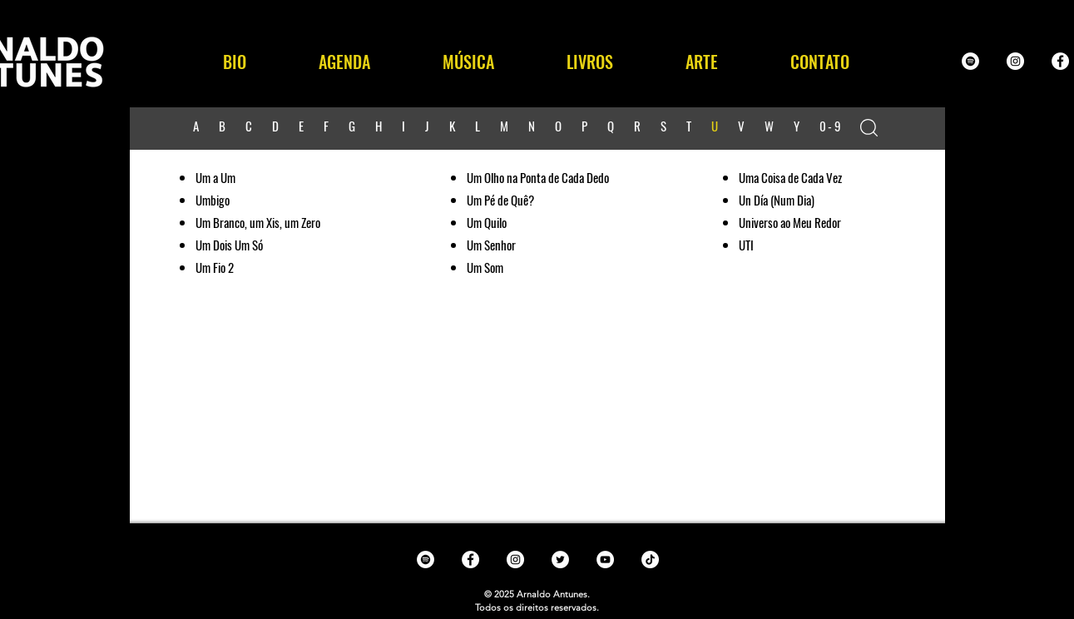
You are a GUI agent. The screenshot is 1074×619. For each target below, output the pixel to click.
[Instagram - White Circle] (1015, 61)
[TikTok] (650, 559)
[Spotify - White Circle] (970, 61)
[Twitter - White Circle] (560, 559)
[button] (469, 61)
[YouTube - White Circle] (605, 559)
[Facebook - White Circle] (1060, 61)
